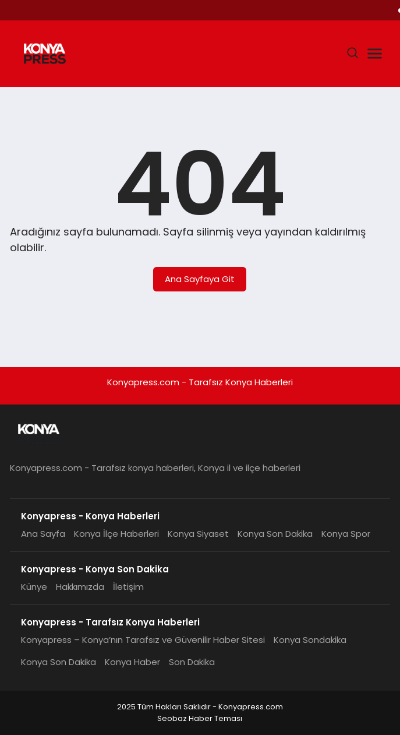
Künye (34, 587)
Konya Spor (345, 533)
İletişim (128, 587)
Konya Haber (132, 662)
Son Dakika (192, 662)
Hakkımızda (80, 587)
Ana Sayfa (43, 533)
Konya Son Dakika (275, 533)
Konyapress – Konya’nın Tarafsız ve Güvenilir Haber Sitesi (143, 640)
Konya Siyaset (198, 533)
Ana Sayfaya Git (200, 279)
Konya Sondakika (310, 640)
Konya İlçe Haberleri (116, 533)
